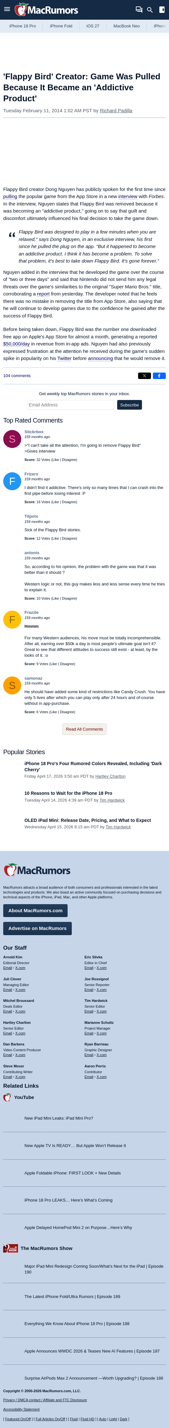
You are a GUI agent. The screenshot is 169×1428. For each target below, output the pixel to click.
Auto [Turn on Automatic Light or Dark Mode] (103, 1419)
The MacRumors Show (46, 1248)
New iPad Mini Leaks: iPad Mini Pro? (58, 1118)
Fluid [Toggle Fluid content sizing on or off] (74, 1419)
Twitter (64, 358)
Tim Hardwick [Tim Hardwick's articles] (96, 1001)
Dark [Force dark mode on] (123, 1419)
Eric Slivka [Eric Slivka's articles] (94, 957)
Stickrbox (33, 431)
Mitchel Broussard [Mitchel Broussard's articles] (18, 1001)
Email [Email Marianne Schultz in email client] (89, 1033)
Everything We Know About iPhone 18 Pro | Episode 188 (76, 1323)
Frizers (31, 474)
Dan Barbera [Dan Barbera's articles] (13, 1044)
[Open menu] (7, 10)
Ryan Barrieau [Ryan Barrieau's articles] (97, 1044)
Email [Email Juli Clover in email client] (7, 990)
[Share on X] (144, 376)
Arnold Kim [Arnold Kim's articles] (12, 957)
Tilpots (31, 516)
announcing (100, 358)
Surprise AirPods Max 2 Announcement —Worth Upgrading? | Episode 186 (93, 1378)
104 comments (17, 375)
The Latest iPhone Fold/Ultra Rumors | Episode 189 (72, 1296)
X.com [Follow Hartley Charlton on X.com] (20, 1033)
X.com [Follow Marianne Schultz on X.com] (102, 1033)
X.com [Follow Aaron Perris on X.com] (102, 1077)
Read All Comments (84, 729)
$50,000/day (16, 343)
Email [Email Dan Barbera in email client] (7, 1055)
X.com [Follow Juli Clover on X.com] (20, 990)
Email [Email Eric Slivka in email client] (89, 968)
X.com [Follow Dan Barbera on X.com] (20, 1055)
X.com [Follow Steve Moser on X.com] (20, 1077)
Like (55, 460)
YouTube (24, 1097)
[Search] (152, 10)
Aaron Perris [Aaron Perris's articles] (95, 1066)
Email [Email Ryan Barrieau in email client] (89, 1055)
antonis (31, 552)
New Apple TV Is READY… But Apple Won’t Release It (75, 1145)
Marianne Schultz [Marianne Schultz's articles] (99, 1022)
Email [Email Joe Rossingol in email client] (89, 990)
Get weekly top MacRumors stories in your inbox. (84, 393)
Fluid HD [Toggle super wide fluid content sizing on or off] (87, 1419)
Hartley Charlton (110, 776)
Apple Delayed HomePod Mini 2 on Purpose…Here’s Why (78, 1227)
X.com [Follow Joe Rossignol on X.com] (102, 990)
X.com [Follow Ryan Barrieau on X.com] (102, 1055)
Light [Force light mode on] (113, 1419)
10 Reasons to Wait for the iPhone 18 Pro (68, 793)
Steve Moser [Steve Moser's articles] (13, 1066)
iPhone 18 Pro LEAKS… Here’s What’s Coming (68, 1200)
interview (127, 196)
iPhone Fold (61, 26)
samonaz (33, 678)
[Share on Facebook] (159, 376)
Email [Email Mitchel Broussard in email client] (7, 1011)
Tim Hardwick (112, 800)
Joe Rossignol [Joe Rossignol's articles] (97, 979)
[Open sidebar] (162, 10)
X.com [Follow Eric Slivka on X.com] (102, 968)
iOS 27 (93, 26)
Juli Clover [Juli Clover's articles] (12, 979)
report (43, 293)
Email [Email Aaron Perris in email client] (89, 1077)
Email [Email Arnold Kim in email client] (7, 968)
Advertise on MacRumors (37, 928)
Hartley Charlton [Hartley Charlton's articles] (17, 1022)
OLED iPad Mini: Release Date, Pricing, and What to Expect (87, 820)
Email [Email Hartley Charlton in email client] (7, 1033)
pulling (10, 196)
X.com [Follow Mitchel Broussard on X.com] (20, 1011)
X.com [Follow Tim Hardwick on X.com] (102, 1011)
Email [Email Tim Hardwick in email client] (89, 1011)
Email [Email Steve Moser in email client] (7, 1077)
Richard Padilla (116, 110)
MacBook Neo (127, 26)
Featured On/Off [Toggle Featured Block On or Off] (18, 1419)
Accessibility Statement (21, 1409)
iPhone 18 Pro (22, 26)
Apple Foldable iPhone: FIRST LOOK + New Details (72, 1173)
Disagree (69, 460)
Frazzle (31, 612)
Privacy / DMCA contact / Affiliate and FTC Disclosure (45, 1400)
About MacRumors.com (35, 910)
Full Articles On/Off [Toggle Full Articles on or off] (50, 1419)
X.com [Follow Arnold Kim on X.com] (20, 968)
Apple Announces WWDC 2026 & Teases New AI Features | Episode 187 (92, 1351)
